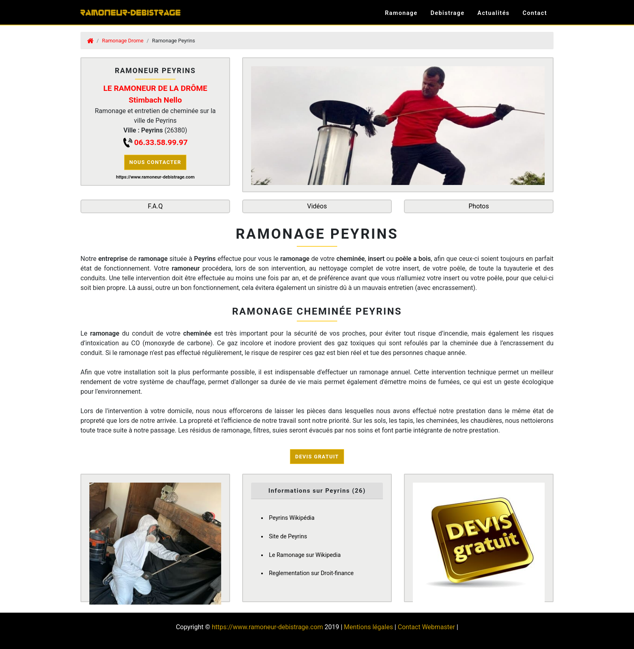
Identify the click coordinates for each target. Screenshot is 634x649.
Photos (479, 206)
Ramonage (401, 13)
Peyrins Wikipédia (292, 518)
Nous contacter (155, 162)
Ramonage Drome (122, 41)
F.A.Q (155, 206)
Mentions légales (368, 627)
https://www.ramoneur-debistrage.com (267, 627)
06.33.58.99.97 (161, 142)
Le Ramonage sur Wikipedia (305, 555)
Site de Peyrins (288, 536)
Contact (534, 13)
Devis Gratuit (317, 457)
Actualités (494, 13)
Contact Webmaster (426, 627)
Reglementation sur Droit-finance (311, 573)
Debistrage (448, 13)
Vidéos (317, 206)
